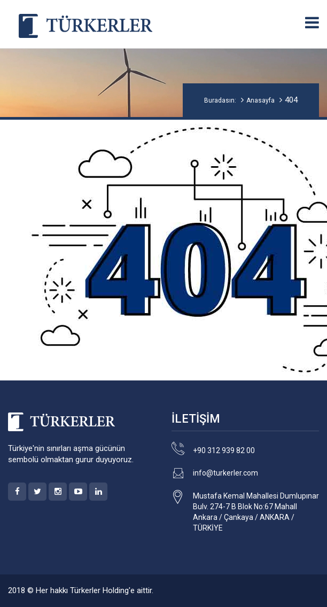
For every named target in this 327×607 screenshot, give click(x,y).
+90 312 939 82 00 (224, 450)
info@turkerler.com (225, 473)
